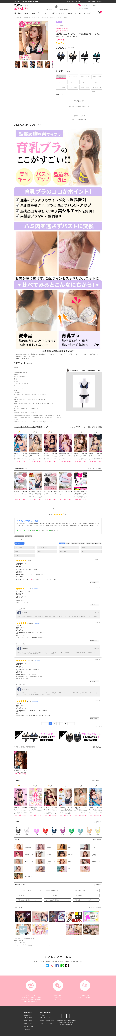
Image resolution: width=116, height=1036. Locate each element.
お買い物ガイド (79, 1)
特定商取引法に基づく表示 (47, 1020)
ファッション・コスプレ (85, 13)
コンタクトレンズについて (47, 1023)
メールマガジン (28, 1023)
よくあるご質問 (28, 1020)
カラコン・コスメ (72, 13)
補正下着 (54, 13)
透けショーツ (84, 5)
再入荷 (20, 13)
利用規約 (42, 1015)
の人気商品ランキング (31, 427)
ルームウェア (62, 13)
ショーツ (47, 13)
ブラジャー (40, 13)
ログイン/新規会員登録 (89, 1)
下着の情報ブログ (28, 1026)
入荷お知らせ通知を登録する (78, 106)
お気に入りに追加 (79, 116)
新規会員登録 (27, 1015)
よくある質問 (70, 1)
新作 (15, 13)
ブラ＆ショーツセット (29, 13)
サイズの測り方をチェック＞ (96, 91)
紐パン (90, 5)
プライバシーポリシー (45, 1017)
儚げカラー (95, 5)
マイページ (99, 1)
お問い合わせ (27, 1029)
